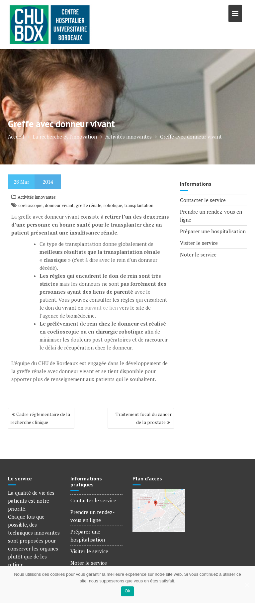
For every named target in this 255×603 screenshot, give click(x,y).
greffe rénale (88, 205)
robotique (113, 205)
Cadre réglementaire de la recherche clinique (40, 418)
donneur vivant (59, 205)
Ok (127, 590)
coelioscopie (30, 205)
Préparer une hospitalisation (213, 231)
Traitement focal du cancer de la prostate (144, 418)
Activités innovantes (37, 197)
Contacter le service (203, 200)
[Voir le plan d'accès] (158, 509)
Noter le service (198, 254)
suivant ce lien (101, 307)
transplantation (139, 205)
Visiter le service (199, 243)
